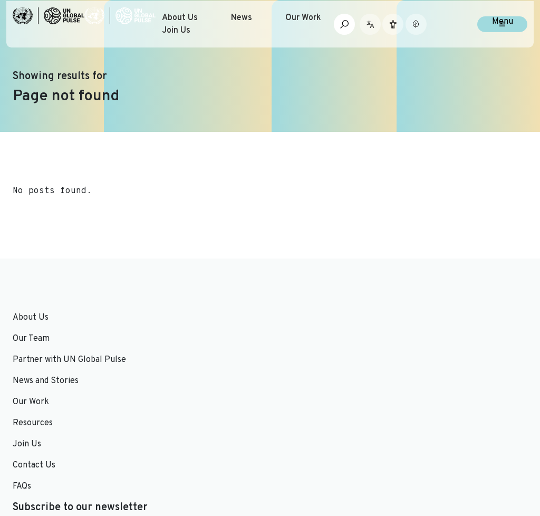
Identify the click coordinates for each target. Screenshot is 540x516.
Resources (164, 360)
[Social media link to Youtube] (456, 451)
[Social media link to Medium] (497, 451)
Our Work (342, 33)
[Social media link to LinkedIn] (439, 451)
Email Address (435, 349)
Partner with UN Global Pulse (69, 360)
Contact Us (297, 338)
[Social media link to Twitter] (421, 451)
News (281, 33)
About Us (220, 33)
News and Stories (177, 317)
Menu (502, 38)
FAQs (285, 360)
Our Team (31, 338)
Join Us (216, 46)
